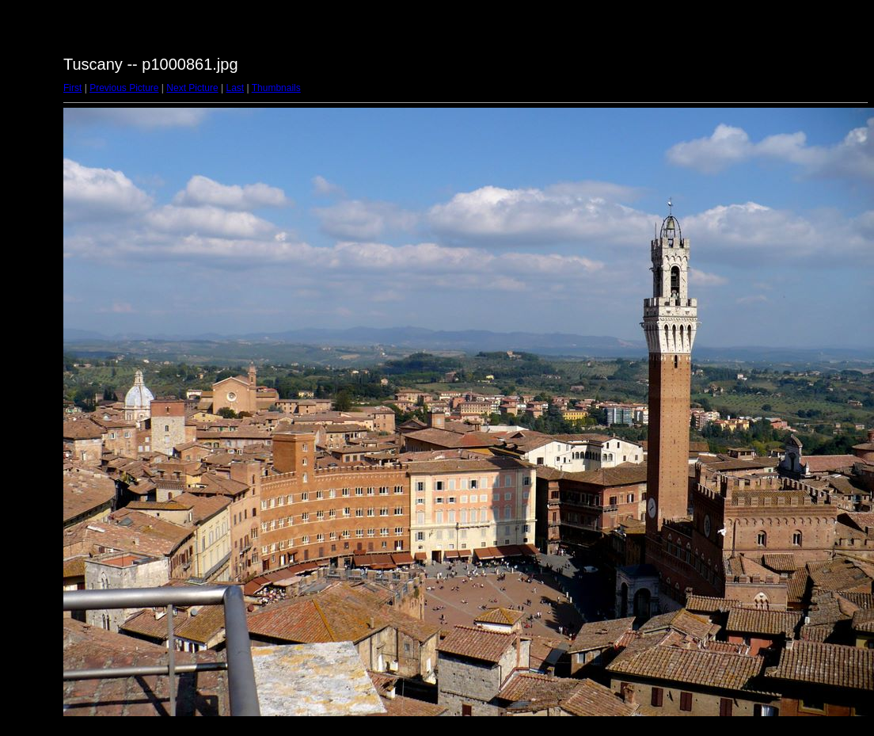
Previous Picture (123, 87)
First (72, 87)
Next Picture (192, 87)
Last (235, 87)
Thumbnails (276, 87)
